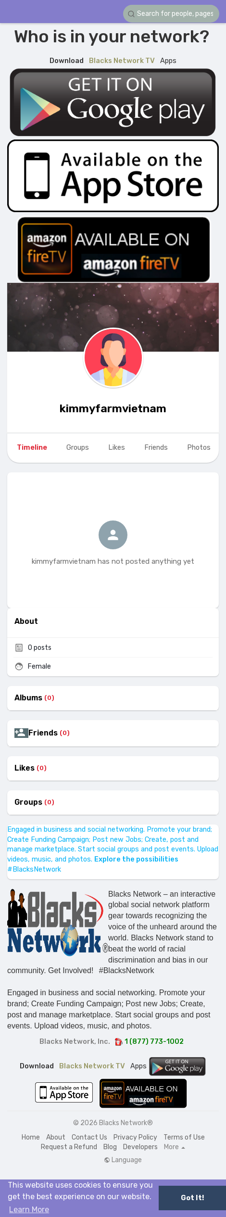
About (55, 1137)
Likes (24, 768)
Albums (28, 698)
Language (123, 1160)
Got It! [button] (192, 1198)
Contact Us (89, 1137)
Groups (28, 802)
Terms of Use (184, 1137)
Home (31, 1137)
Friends (43, 733)
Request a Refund (69, 1147)
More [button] (174, 1147)
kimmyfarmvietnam (113, 408)
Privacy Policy (135, 1137)
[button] (171, 13)
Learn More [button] (29, 1209)
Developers (140, 1147)
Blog (110, 1147)
